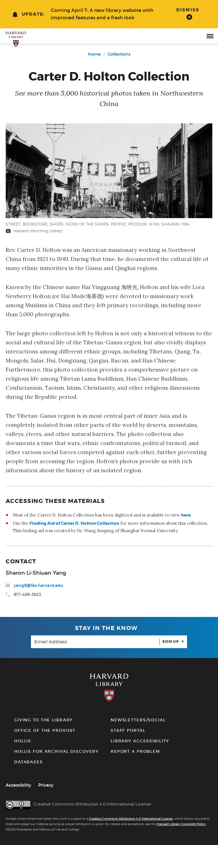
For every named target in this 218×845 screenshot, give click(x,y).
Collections (119, 54)
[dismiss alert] (189, 13)
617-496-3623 (27, 594)
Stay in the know (106, 628)
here (186, 515)
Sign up (171, 641)
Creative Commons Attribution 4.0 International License (131, 819)
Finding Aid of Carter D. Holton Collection (74, 523)
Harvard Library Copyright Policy (181, 824)
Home (94, 54)
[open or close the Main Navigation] (210, 35)
